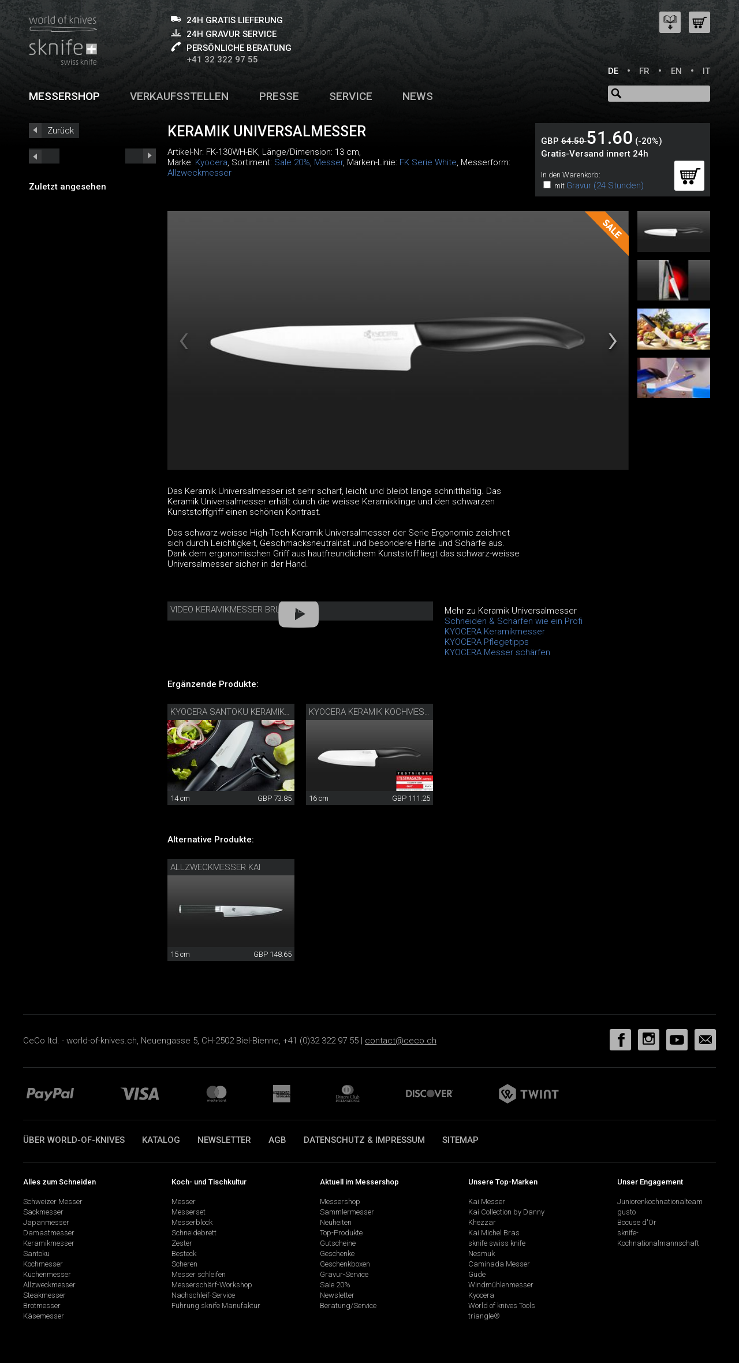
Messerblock (191, 1222)
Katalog (161, 1140)
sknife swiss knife (496, 1243)
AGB (277, 1140)
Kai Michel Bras (494, 1232)
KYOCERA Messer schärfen (497, 652)
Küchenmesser (47, 1274)
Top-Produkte (341, 1232)
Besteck (183, 1253)
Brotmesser (42, 1305)
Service (350, 96)
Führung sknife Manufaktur (215, 1305)
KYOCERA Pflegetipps (487, 642)
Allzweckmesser (199, 173)
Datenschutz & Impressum (364, 1140)
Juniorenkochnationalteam (660, 1201)
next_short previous (44, 156)
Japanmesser (46, 1222)
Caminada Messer (499, 1264)
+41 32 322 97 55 (222, 59)
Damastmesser (48, 1232)
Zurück (60, 130)
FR (644, 71)
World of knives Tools (501, 1305)
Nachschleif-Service (203, 1295)
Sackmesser (43, 1212)
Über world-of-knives (74, 1140)
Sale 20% (292, 162)
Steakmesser (44, 1295)
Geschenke (337, 1253)
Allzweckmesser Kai (215, 867)
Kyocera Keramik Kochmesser (374, 712)
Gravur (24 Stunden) (605, 185)
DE (613, 71)
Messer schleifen (198, 1274)
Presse (279, 96)
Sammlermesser (347, 1212)
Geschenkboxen (345, 1264)
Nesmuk (481, 1253)
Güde (477, 1274)
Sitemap (460, 1140)
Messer (328, 162)
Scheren (184, 1264)
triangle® (484, 1316)
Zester (181, 1243)
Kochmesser (43, 1264)
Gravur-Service (344, 1274)
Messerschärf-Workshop (211, 1284)
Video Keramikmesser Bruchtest (241, 609)
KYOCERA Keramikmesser (495, 631)
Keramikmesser (48, 1243)
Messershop (64, 96)
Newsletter (224, 1140)
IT (706, 71)
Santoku (36, 1253)
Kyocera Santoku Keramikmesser (244, 712)
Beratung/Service (348, 1305)
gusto (626, 1212)
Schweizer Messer (53, 1201)
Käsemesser (43, 1316)
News (417, 96)
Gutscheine (338, 1243)
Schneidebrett (194, 1232)
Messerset (188, 1212)
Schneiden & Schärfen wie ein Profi (514, 621)
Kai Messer (486, 1201)
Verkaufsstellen (179, 96)
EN (676, 71)
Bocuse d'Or (636, 1222)
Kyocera (211, 162)
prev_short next (140, 156)
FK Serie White (428, 162)
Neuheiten (336, 1222)
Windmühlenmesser (500, 1284)
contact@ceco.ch (400, 1040)
